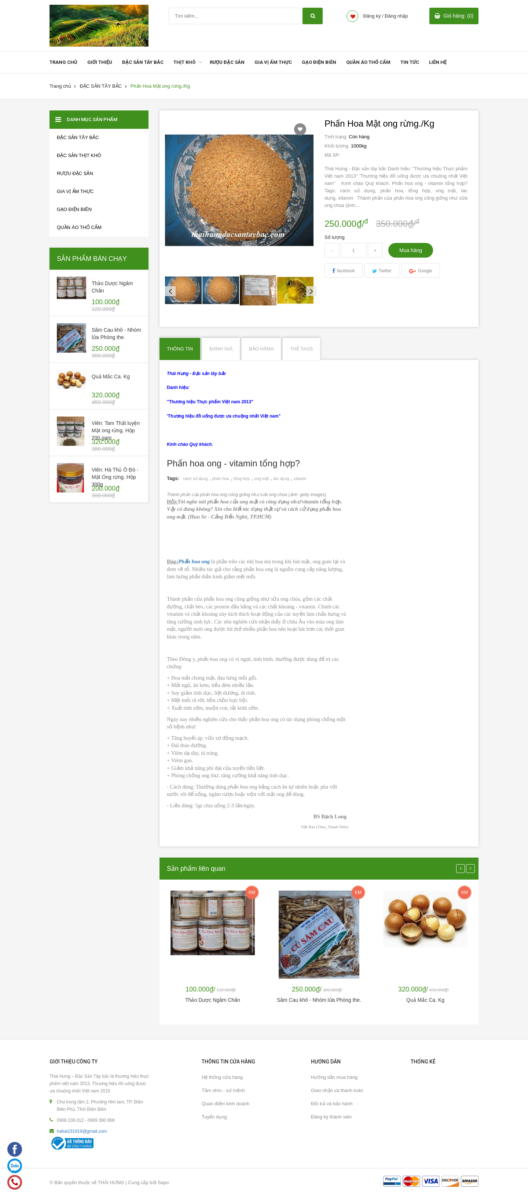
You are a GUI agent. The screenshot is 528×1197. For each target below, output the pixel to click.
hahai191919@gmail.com (82, 1131)
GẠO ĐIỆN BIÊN (319, 62)
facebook (346, 270)
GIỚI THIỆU (99, 62)
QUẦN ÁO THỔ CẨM (368, 62)
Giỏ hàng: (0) (458, 16)
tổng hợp (242, 478)
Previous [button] (168, 290)
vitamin (300, 478)
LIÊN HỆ (438, 62)
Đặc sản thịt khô (79, 155)
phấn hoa (220, 478)
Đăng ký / (373, 16)
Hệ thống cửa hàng (222, 1077)
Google (425, 270)
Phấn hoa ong (194, 561)
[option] (183, 290)
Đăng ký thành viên (331, 1117)
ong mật (261, 478)
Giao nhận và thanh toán (337, 1090)
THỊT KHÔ (184, 62)
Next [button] (310, 290)
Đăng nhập (396, 16)
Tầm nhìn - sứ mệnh (223, 1090)
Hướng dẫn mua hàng (334, 1077)
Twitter (385, 270)
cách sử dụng (195, 478)
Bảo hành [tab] (261, 349)
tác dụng (281, 478)
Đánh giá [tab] (220, 349)
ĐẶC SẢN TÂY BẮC (143, 62)
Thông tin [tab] (180, 349)
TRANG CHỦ (63, 62)
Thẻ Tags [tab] (301, 349)
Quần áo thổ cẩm (79, 227)
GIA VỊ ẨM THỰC (273, 62)
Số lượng (334, 237)
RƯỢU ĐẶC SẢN (227, 62)
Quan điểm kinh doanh (226, 1103)
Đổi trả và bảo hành (332, 1103)
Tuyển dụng (214, 1117)
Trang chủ (60, 86)
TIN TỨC (409, 62)
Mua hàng (410, 250)
